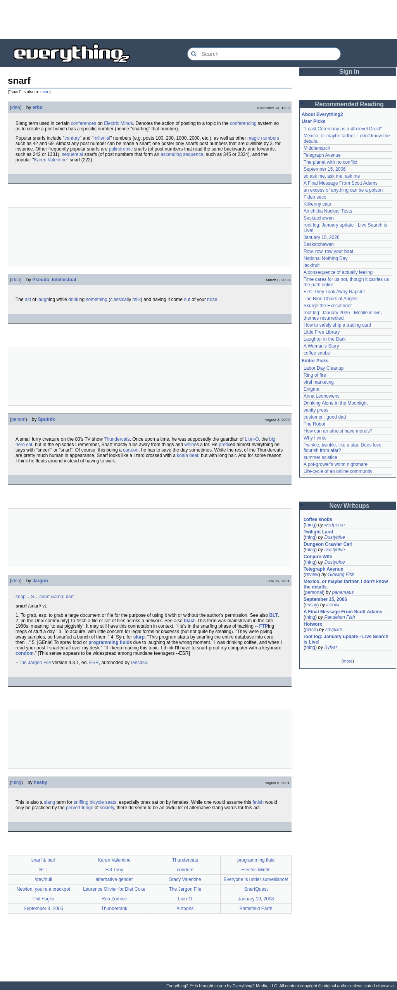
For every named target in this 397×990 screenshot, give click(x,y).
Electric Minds (118, 123)
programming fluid (108, 642)
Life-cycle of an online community (338, 471)
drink (73, 299)
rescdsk (139, 662)
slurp (139, 637)
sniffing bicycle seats (95, 802)
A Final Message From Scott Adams (341, 183)
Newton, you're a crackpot (43, 889)
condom (25, 653)
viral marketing (319, 382)
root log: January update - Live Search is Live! (346, 639)
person (18, 419)
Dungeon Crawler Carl (328, 544)
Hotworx (313, 624)
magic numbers (263, 138)
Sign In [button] (349, 71)
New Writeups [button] (349, 505)
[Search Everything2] (264, 54)
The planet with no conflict (330, 162)
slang (49, 802)
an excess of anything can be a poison (343, 190)
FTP (263, 626)
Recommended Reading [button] (349, 104)
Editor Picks (315, 360)
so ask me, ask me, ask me (332, 176)
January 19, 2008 (256, 899)
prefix (224, 444)
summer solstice (320, 457)
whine (191, 444)
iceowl (332, 605)
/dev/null (43, 879)
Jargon (40, 580)
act (28, 299)
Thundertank (114, 908)
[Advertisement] (198, 19)
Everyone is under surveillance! (256, 879)
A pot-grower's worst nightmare (336, 464)
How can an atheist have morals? (338, 431)
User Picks (313, 121)
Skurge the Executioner (328, 305)
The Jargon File (35, 662)
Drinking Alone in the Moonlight (336, 403)
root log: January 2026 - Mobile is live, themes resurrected (343, 315)
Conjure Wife (318, 556)
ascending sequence (182, 154)
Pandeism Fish (339, 617)
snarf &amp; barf (56, 596)
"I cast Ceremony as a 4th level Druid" (343, 129)
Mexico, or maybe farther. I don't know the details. (346, 584)
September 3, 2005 (43, 908)
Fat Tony (114, 869)
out (187, 299)
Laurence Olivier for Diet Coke (114, 889)
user (44, 91)
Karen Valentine (50, 160)
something (96, 299)
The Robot (314, 424)
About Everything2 (322, 114)
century (71, 138)
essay (311, 605)
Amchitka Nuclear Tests (328, 211)
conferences (83, 123)
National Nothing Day (325, 258)
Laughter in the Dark (325, 339)
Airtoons (184, 908)
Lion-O (252, 439)
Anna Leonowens (322, 396)
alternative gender (114, 879)
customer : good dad (325, 417)
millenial (101, 138)
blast (189, 620)
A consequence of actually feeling (338, 272)
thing (16, 782)
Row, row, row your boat (328, 251)
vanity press (316, 410)
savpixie (333, 629)
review (312, 574)
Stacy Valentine (185, 879)
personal (314, 592)
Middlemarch (317, 148)
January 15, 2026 (322, 237)
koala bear (187, 455)
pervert (73, 807)
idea (15, 107)
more (347, 661)
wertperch (334, 525)
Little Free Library (322, 332)
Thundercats (117, 439)
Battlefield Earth (256, 908)
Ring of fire (315, 375)
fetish (258, 802)
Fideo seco (315, 197)
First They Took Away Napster (334, 291)
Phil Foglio (43, 899)
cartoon (130, 450)
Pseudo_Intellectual (54, 279)
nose (212, 299)
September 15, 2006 (325, 169)
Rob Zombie (114, 899)
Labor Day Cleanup (323, 368)
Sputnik (46, 419)
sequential (72, 154)
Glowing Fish (341, 574)
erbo (38, 107)
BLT (273, 615)
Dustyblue (334, 537)
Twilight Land (318, 532)
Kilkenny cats (317, 204)
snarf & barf (43, 860)
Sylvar (330, 647)
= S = (32, 596)
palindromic (121, 149)
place (310, 629)
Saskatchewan (319, 218)
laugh (43, 299)
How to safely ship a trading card (337, 325)
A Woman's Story (321, 346)
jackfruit (311, 265)
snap (21, 596)
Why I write (315, 438)
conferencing (243, 123)
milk (137, 299)
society (107, 807)
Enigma (311, 389)
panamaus (343, 592)
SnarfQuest (256, 889)
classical (119, 299)
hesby (40, 782)
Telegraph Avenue (322, 155)
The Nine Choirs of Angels (330, 298)
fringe (87, 807)
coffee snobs (317, 353)
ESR (94, 662)
